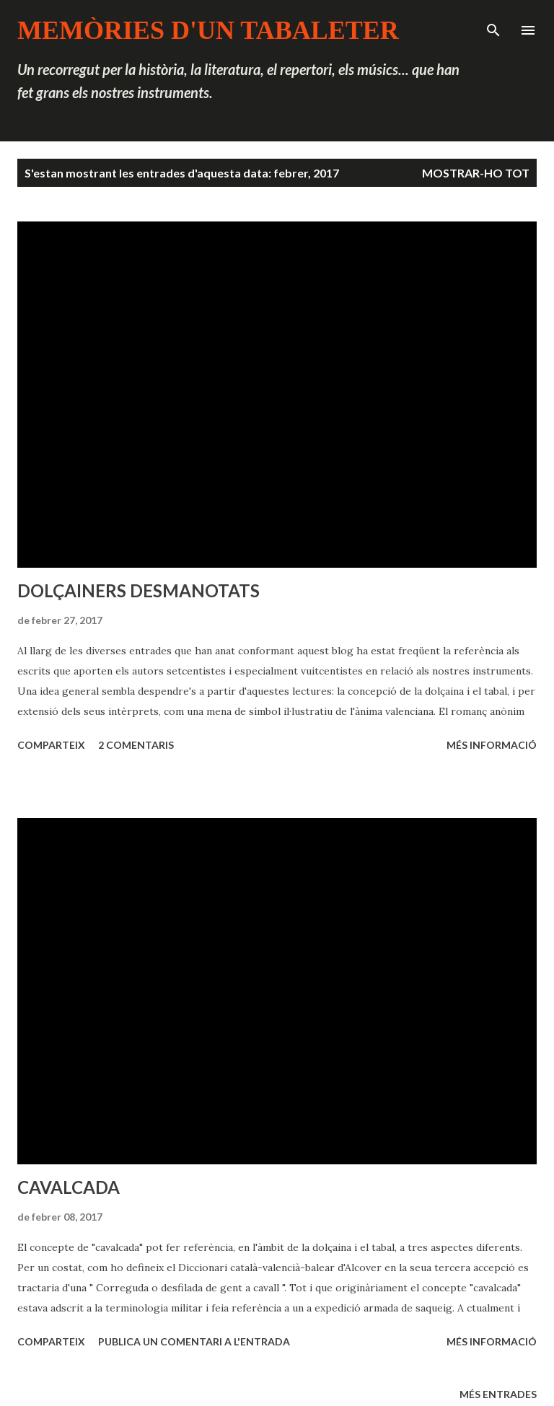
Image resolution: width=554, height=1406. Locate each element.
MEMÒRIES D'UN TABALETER (208, 30)
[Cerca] (493, 26)
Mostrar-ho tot (475, 173)
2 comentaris (136, 745)
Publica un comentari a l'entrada (194, 1341)
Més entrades (498, 1394)
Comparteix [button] (51, 745)
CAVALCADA (68, 1187)
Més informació (492, 745)
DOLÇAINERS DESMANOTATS (138, 590)
